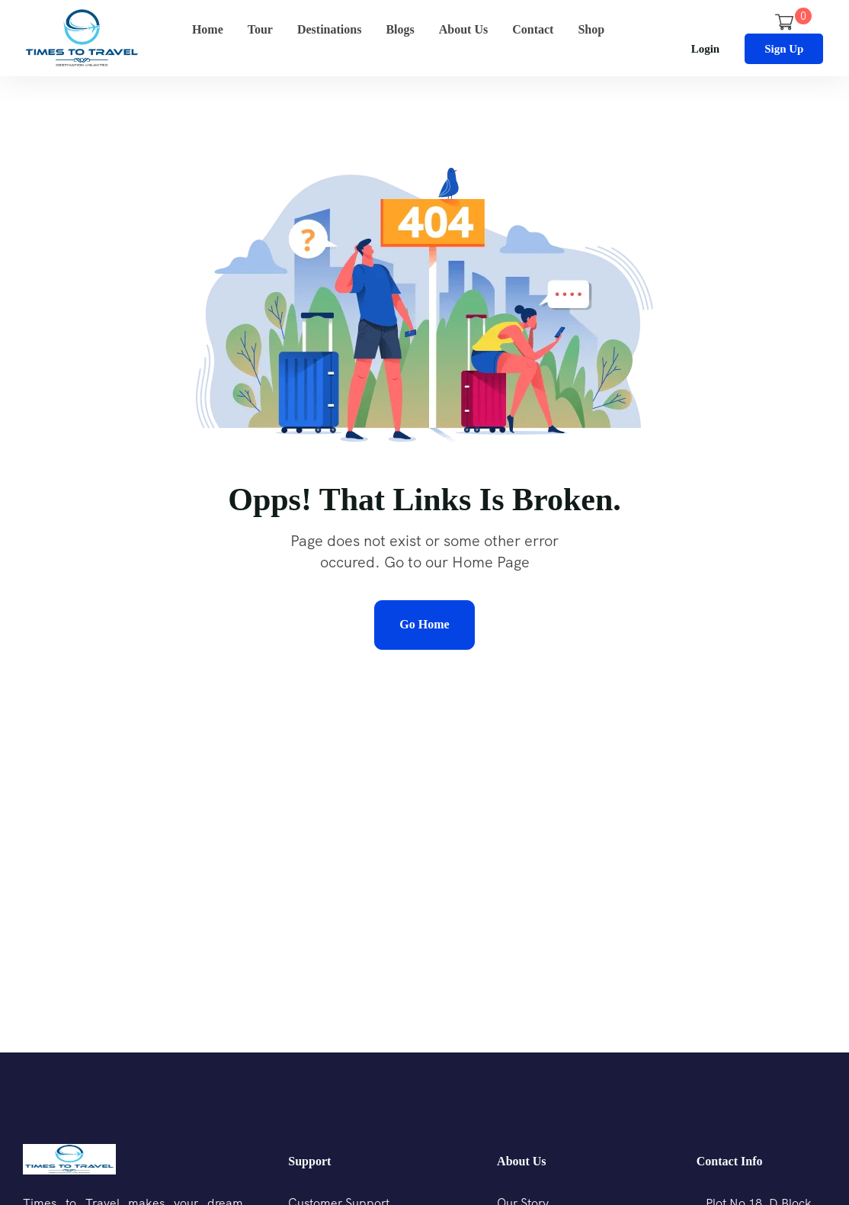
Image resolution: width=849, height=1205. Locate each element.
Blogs (400, 29)
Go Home (424, 624)
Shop (591, 29)
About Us (463, 29)
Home (207, 29)
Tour (260, 29)
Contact (532, 29)
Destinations (329, 29)
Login (705, 49)
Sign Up (783, 49)
